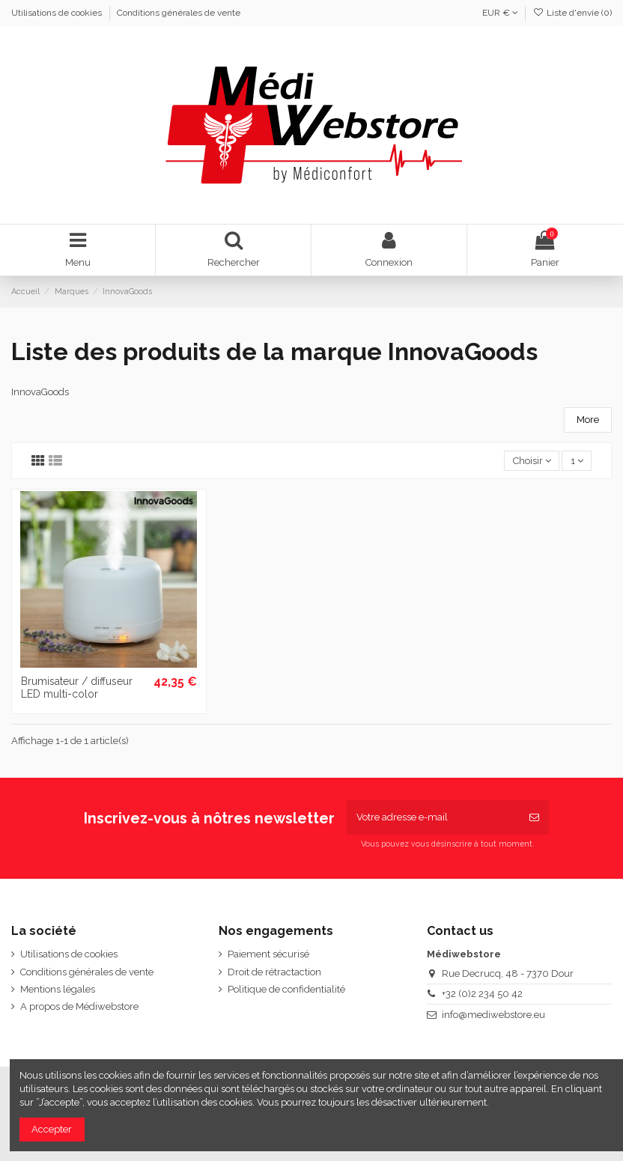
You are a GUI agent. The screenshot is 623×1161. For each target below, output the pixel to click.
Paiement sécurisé (268, 954)
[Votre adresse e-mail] (433, 817)
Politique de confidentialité (286, 989)
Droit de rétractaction (274, 972)
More (588, 419)
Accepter (51, 1129)
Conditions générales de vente (178, 12)
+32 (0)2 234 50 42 (482, 993)
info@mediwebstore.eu (493, 1014)
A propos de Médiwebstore (79, 1006)
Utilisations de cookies (57, 12)
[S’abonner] (534, 817)
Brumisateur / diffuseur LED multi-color (77, 687)
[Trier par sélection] (531, 461)
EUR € (500, 12)
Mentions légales (57, 989)
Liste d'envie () (572, 12)
